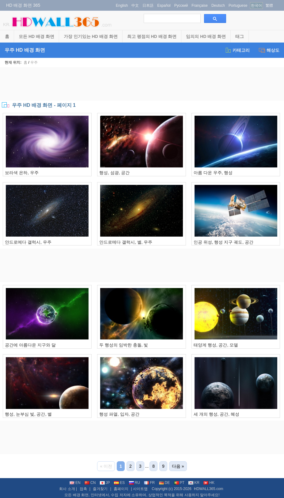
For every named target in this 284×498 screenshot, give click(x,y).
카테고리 (237, 50)
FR (149, 483)
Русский (181, 5)
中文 (135, 5)
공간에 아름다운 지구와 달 (30, 345)
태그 (239, 36)
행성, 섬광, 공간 (114, 172)
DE (164, 483)
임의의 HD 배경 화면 (206, 36)
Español (163, 5)
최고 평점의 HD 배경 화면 (152, 36)
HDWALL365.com (208, 489)
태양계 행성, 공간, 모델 (216, 345)
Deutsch (218, 5)
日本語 (147, 5)
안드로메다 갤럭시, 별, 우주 (125, 242)
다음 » (178, 466)
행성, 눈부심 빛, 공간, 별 (28, 414)
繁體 (269, 5)
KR (193, 483)
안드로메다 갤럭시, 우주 (28, 242)
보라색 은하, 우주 (22, 172)
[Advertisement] (142, 84)
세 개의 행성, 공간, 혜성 (216, 414)
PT (179, 483)
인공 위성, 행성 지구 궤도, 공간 (223, 242)
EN (75, 483)
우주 (34, 62)
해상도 (269, 50)
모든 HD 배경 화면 (36, 36)
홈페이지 (121, 489)
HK (208, 483)
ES (119, 483)
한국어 (256, 5)
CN (90, 483)
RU (134, 483)
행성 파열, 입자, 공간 (119, 414)
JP (105, 483)
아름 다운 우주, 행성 (213, 172)
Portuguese (238, 5)
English (122, 5)
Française (199, 5)
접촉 (83, 489)
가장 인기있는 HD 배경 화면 (91, 36)
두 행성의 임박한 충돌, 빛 (123, 345)
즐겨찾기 (100, 489)
